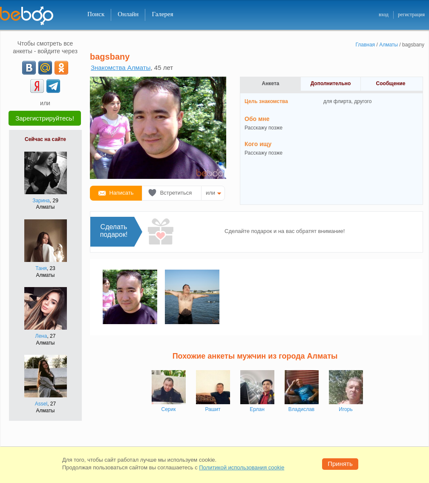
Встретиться (176, 193)
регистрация (411, 14)
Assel (41, 404)
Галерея (162, 14)
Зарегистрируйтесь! (44, 118)
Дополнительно (331, 83)
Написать (121, 193)
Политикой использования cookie (241, 467)
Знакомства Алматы (121, 67)
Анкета (270, 83)
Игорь (345, 409)
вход (384, 14)
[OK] (61, 68)
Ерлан (257, 409)
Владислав (301, 409)
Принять (340, 463)
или (210, 193)
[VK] (29, 68)
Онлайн (128, 14)
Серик (168, 409)
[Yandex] (37, 86)
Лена (41, 336)
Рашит (212, 409)
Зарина (41, 201)
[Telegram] (53, 86)
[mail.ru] (45, 68)
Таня (41, 268)
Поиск (95, 14)
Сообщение (391, 83)
